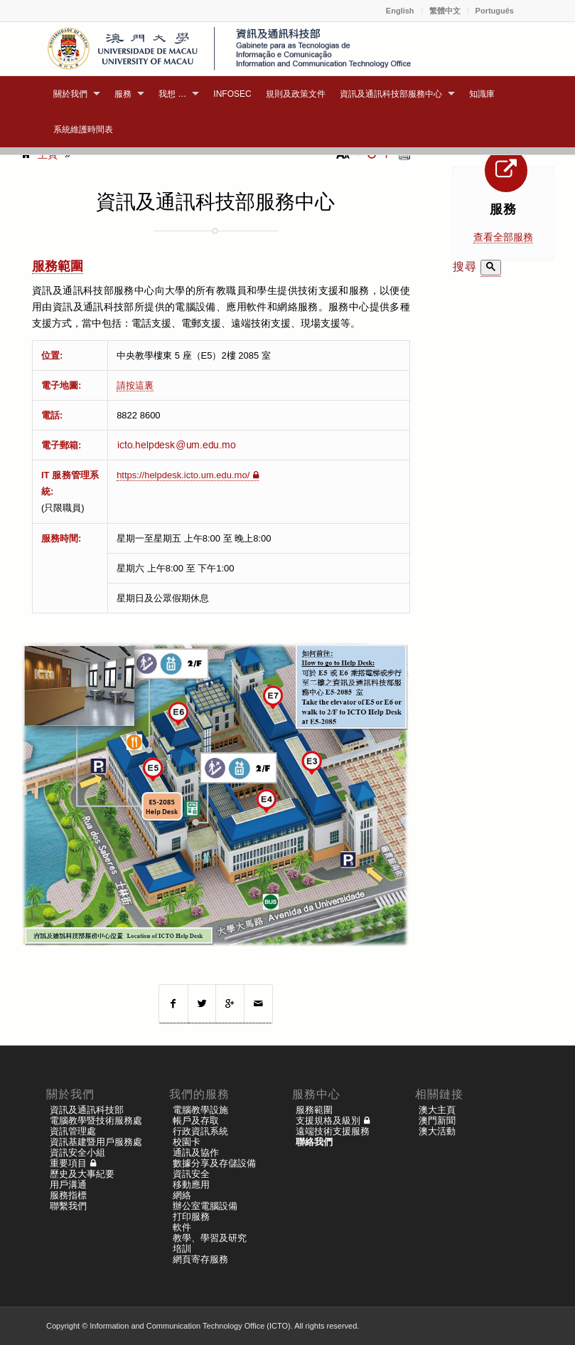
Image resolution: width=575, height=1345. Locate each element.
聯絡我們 (314, 1141)
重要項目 (68, 1163)
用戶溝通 (68, 1184)
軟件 (182, 1227)
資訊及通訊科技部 (87, 1109)
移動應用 (191, 1184)
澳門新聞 (437, 1120)
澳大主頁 (437, 1109)
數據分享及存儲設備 (214, 1163)
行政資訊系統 (200, 1131)
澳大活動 (437, 1131)
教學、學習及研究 (210, 1238)
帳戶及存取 (196, 1120)
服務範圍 (57, 266)
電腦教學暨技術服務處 (96, 1120)
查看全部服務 (503, 237)
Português (494, 10)
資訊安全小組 (77, 1152)
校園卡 (186, 1141)
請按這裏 (135, 385)
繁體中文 (445, 10)
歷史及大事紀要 (82, 1174)
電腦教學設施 (200, 1109)
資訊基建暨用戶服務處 (96, 1141)
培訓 (182, 1248)
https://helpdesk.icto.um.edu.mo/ (183, 475)
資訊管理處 (73, 1131)
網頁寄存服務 (200, 1259)
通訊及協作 (196, 1152)
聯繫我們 (68, 1206)
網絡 (182, 1195)
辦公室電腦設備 (205, 1206)
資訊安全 (191, 1174)
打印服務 (191, 1216)
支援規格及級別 (328, 1120)
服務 (503, 209)
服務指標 (68, 1195)
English (400, 10)
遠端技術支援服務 (333, 1131)
